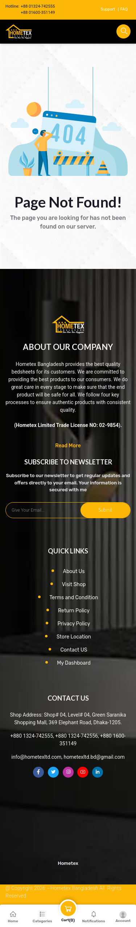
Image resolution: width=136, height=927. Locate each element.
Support (108, 9)
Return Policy (74, 611)
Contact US (73, 650)
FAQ (124, 9)
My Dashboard (74, 663)
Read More (68, 446)
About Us (74, 571)
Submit (105, 510)
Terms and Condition (74, 598)
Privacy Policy (73, 624)
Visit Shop (74, 584)
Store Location (74, 637)
